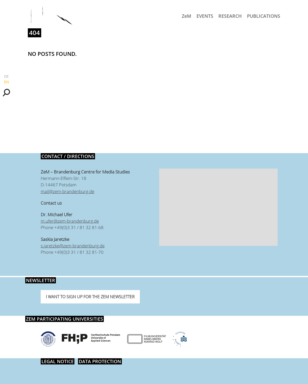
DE (6, 76)
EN (6, 82)
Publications (263, 16)
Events (204, 16)
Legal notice (57, 361)
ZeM (186, 16)
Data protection (100, 361)
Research (230, 16)
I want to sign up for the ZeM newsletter (90, 297)
